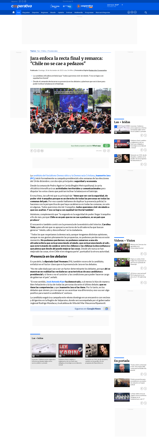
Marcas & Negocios (103, 12)
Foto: (33, 90)
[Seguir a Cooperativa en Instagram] (25, 1)
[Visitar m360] (132, 14)
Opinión (61, 12)
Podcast (69, 12)
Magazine (26, 12)
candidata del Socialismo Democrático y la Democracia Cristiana (64, 175)
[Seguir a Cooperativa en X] (23, 1)
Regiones (44, 12)
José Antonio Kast (55, 281)
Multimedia (78, 12)
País (18, 12)
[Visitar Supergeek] (135, 14)
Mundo (53, 12)
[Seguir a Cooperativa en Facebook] (20, 1)
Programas (89, 12)
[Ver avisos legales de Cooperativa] (128, 14)
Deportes (35, 12)
